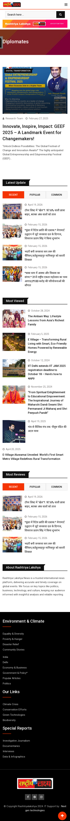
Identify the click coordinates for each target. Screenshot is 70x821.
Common (56, 194)
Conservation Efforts (15, 709)
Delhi (5, 662)
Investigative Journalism (16, 740)
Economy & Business (15, 667)
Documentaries (11, 746)
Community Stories (13, 649)
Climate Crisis (10, 704)
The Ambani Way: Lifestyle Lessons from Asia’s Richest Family (46, 320)
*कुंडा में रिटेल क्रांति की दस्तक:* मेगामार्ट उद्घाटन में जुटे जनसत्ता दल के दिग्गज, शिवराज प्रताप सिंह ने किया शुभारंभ (45, 234)
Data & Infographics (14, 756)
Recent (13, 194)
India (5, 657)
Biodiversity (9, 720)
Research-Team (14, 118)
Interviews (8, 751)
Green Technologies (14, 714)
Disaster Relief (11, 644)
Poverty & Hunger (12, 639)
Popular (35, 194)
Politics (7, 683)
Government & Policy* (15, 672)
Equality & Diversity (13, 633)
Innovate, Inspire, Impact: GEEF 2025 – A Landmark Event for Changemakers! (34, 132)
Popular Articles (12, 678)
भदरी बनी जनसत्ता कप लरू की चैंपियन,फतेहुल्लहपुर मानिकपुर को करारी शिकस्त (45, 255)
